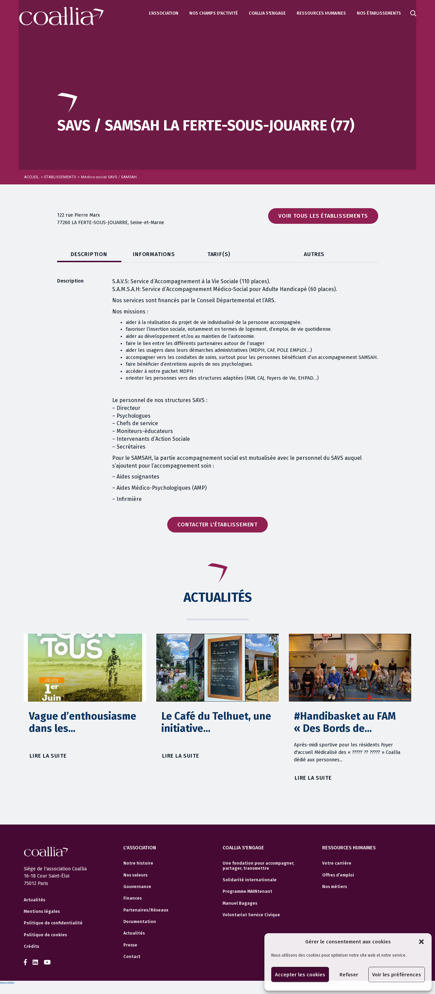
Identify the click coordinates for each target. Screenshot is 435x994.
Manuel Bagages (240, 903)
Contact (131, 956)
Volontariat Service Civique (251, 914)
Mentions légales (42, 911)
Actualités (34, 900)
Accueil (31, 177)
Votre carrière (336, 863)
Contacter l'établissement (217, 524)
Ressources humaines (321, 13)
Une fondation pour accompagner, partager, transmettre (258, 865)
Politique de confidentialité (53, 923)
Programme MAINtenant (247, 891)
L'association (163, 13)
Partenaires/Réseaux (145, 910)
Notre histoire (138, 863)
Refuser (349, 975)
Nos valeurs (135, 875)
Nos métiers (334, 886)
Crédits (31, 946)
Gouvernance (137, 886)
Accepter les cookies (300, 975)
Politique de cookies (45, 935)
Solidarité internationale (250, 880)
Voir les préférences (396, 975)
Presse (130, 945)
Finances (132, 898)
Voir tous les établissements (323, 216)
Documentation (139, 921)
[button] (421, 941)
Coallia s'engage (267, 13)
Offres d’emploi (338, 875)
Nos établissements (379, 13)
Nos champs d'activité (213, 13)
